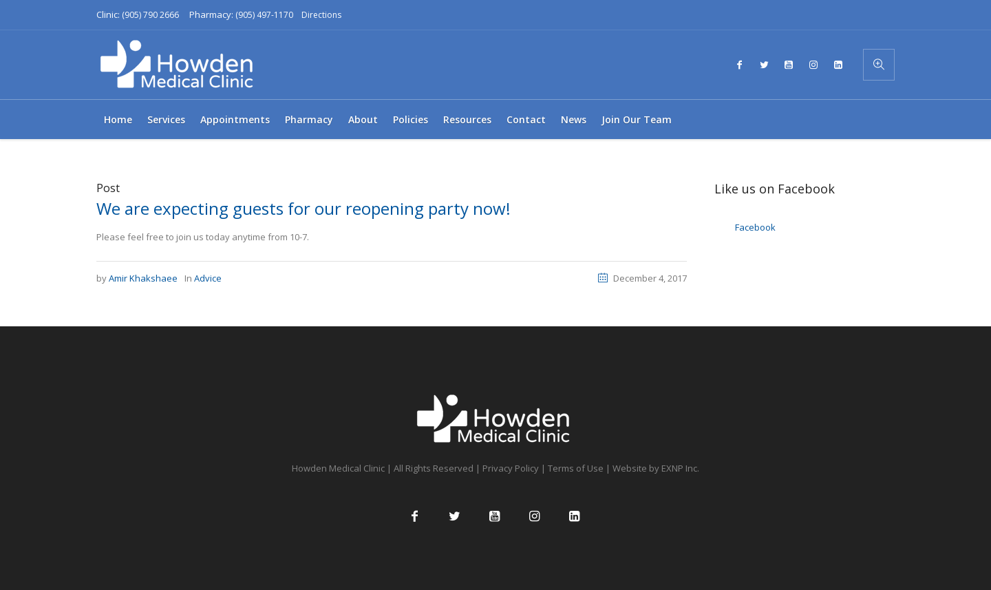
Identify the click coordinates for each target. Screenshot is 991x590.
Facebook (755, 227)
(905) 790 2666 (150, 15)
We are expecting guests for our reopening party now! (303, 208)
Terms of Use (576, 468)
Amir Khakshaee (143, 278)
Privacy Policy (510, 468)
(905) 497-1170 (264, 15)
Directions (321, 15)
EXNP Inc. (680, 468)
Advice (208, 278)
